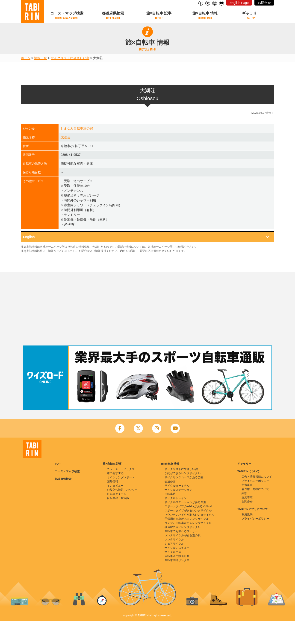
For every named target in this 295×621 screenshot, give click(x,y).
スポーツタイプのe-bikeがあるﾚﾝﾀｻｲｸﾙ (188, 506)
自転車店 (170, 494)
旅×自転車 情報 (205, 13)
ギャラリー (251, 13)
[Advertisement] (147, 308)
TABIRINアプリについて (252, 509)
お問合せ (264, 3)
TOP (57, 463)
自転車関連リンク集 (177, 560)
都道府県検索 (113, 13)
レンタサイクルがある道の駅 (183, 535)
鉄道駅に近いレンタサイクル (183, 527)
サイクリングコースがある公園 (184, 477)
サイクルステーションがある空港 (185, 502)
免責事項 (247, 485)
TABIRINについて (248, 471)
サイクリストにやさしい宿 (70, 58)
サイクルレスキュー (177, 547)
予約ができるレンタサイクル (183, 473)
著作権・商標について (255, 489)
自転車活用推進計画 (177, 556)
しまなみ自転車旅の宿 (77, 128)
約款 (244, 493)
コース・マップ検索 (66, 13)
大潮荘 (65, 137)
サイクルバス (173, 552)
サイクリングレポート (121, 477)
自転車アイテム (116, 494)
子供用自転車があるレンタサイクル (187, 518)
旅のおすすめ (115, 473)
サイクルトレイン (176, 498)
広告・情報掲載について (257, 476)
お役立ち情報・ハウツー (122, 489)
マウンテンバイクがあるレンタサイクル (189, 514)
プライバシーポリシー (255, 480)
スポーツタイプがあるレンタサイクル (188, 510)
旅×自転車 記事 (159, 13)
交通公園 (170, 481)
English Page (239, 3)
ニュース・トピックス (121, 469)
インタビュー (115, 485)
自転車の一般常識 (118, 498)
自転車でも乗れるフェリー (181, 531)
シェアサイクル (174, 543)
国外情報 (112, 481)
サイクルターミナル (177, 485)
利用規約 (247, 514)
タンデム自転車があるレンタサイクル (188, 523)
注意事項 (247, 497)
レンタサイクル (174, 539)
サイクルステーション (178, 489)
